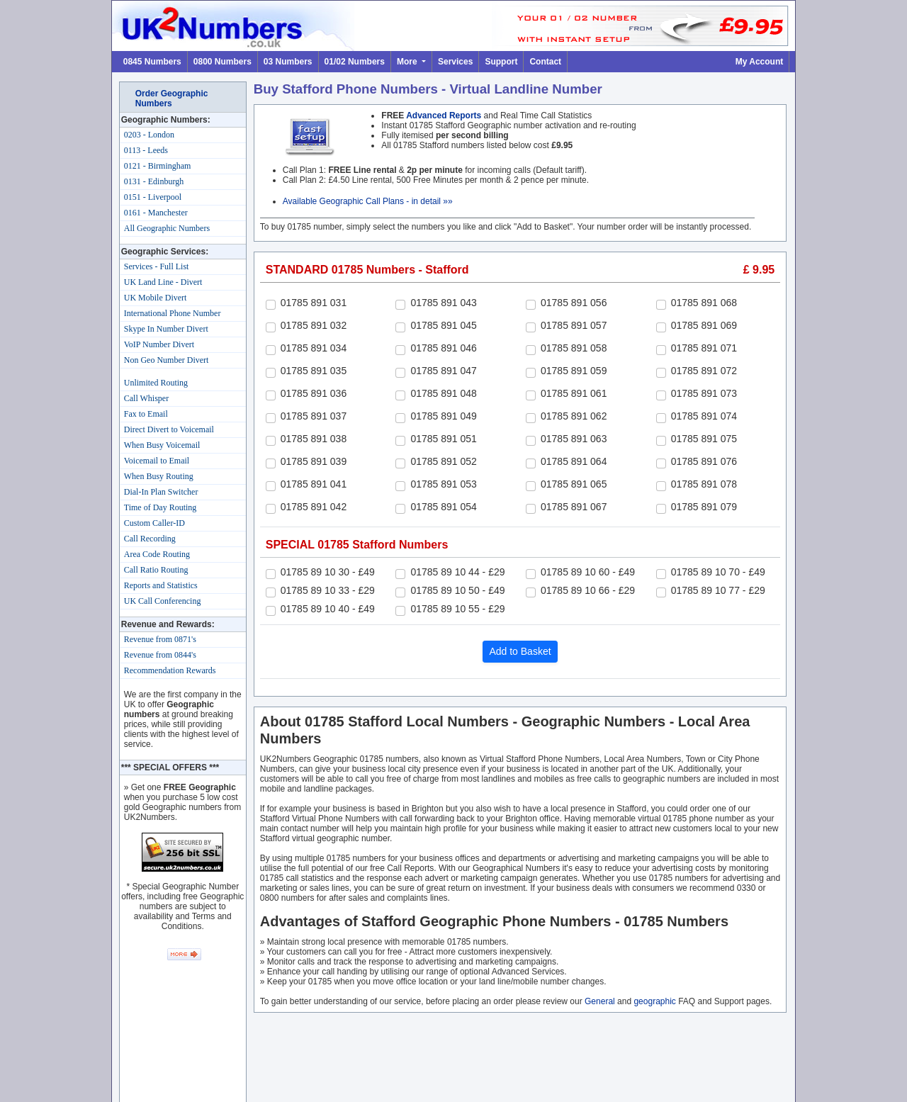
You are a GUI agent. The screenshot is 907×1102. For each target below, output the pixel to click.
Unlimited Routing (156, 383)
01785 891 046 (443, 348)
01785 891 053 (443, 484)
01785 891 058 (574, 348)
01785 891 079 (704, 506)
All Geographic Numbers (167, 228)
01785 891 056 (574, 302)
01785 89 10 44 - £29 (457, 572)
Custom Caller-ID (154, 523)
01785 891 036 (314, 393)
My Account (760, 62)
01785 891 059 (574, 370)
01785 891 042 (314, 506)
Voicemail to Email (156, 461)
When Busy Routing (158, 476)
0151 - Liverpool (152, 197)
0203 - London (149, 135)
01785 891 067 (574, 506)
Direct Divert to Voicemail (169, 429)
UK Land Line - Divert (163, 282)
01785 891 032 (314, 325)
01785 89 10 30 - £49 (328, 572)
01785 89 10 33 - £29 (328, 590)
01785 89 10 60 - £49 (588, 572)
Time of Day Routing (160, 507)
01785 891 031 (314, 302)
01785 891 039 (314, 461)
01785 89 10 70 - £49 (718, 572)
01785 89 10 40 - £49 (328, 608)
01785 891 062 (574, 416)
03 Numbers (288, 62)
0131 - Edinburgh (154, 181)
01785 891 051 (443, 438)
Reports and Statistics (161, 585)
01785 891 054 (443, 506)
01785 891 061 (574, 393)
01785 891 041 (314, 484)
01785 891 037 (314, 416)
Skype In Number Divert (166, 329)
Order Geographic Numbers (171, 98)
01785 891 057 (574, 325)
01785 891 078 (704, 484)
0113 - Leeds (146, 150)
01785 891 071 (704, 348)
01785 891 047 (443, 370)
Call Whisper (146, 398)
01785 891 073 (704, 393)
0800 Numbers (222, 62)
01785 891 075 (704, 438)
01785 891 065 (574, 484)
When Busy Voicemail (162, 445)
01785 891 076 (704, 461)
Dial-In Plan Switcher (161, 492)
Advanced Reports (443, 115)
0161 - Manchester (156, 213)
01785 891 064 (574, 461)
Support (501, 62)
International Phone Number (172, 313)
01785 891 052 (443, 461)
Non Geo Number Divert (166, 360)
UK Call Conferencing (162, 601)
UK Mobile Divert (155, 298)
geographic (654, 1001)
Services (455, 62)
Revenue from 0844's (160, 655)
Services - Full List (156, 266)
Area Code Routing (157, 554)
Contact (545, 62)
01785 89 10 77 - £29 (718, 590)
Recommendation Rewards (170, 670)
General (600, 1001)
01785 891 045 (443, 325)
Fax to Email (146, 414)
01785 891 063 (574, 438)
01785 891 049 (443, 416)
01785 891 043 (443, 302)
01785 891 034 (314, 348)
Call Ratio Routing (156, 570)
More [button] (408, 62)
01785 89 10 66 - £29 (588, 590)
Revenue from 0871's (160, 639)
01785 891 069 (704, 325)
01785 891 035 (314, 370)
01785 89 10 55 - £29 (457, 608)
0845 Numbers (152, 62)
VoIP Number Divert (159, 344)
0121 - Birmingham (157, 166)
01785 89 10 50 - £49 (457, 590)
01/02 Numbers (355, 62)
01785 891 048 (443, 393)
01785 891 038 (314, 438)
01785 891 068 (704, 302)
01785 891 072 (704, 370)
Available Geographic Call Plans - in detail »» (368, 201)
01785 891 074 (704, 416)
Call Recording (150, 539)
